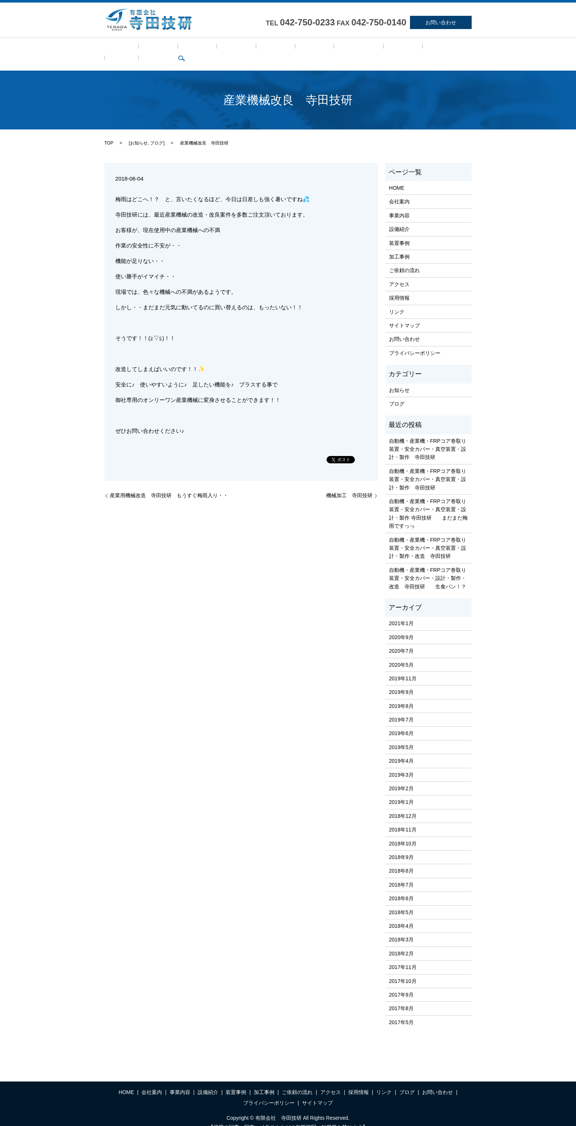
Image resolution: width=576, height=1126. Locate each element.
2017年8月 (401, 997)
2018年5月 (401, 901)
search (425, 48)
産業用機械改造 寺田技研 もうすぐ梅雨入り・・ (169, 484)
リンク (380, 48)
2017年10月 (403, 970)
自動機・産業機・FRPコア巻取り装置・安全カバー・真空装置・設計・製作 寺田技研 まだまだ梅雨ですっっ (428, 502)
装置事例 (229, 48)
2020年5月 (401, 653)
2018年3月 (401, 928)
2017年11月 (403, 956)
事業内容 (171, 48)
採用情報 (354, 48)
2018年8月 (401, 860)
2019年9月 (401, 681)
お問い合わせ (440, 22)
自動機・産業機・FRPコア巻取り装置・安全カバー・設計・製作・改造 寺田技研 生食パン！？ (427, 567)
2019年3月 (401, 763)
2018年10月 (403, 832)
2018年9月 (401, 846)
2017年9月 (401, 983)
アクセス (325, 48)
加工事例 (257, 48)
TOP (108, 131)
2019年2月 (401, 777)
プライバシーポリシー (414, 342)
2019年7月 (401, 708)
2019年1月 (401, 791)
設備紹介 (200, 48)
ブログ (404, 48)
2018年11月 (403, 818)
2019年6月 (401, 722)
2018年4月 (401, 914)
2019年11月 (403, 667)
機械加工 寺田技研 (349, 484)
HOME (116, 48)
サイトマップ (404, 314)
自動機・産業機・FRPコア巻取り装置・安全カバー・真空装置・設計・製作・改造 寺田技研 (427, 536)
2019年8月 (401, 695)
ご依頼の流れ (291, 48)
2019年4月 (401, 749)
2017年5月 (401, 1011)
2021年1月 (401, 612)
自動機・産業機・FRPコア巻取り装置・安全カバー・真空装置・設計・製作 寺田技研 (427, 438)
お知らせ (139, 131)
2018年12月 (403, 805)
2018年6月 (401, 887)
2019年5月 (401, 736)
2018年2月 (401, 942)
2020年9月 (401, 626)
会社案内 (142, 48)
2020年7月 (401, 639)
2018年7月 (401, 873)
